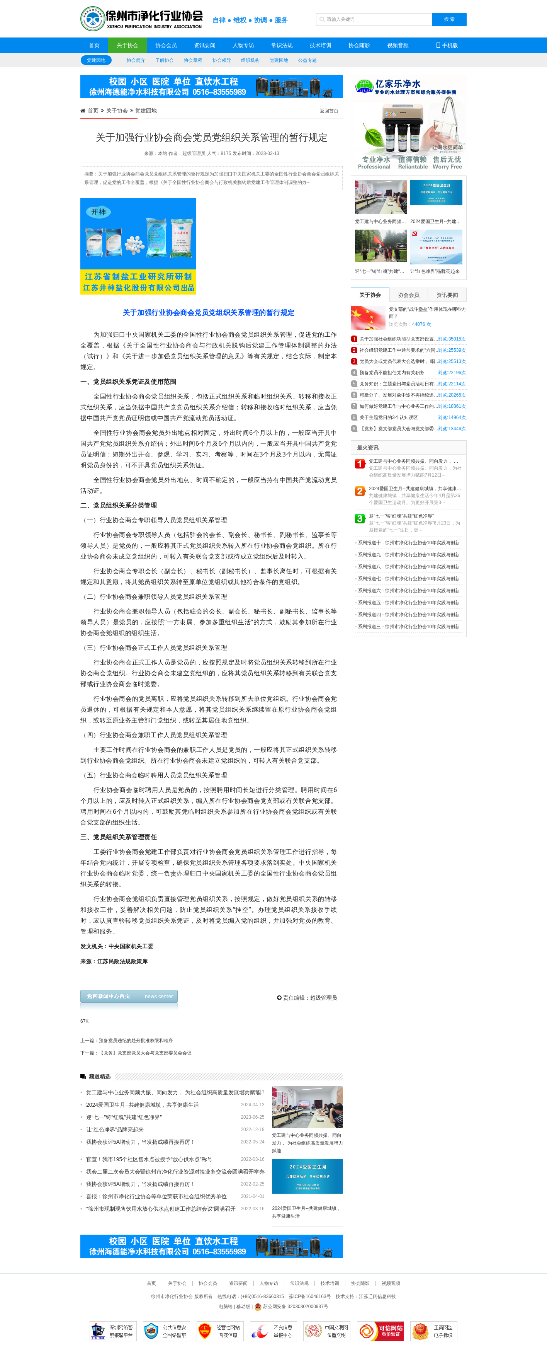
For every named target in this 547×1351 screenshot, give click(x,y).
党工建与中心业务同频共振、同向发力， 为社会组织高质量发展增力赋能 (170, 1092)
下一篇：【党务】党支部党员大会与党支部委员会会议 (136, 1053)
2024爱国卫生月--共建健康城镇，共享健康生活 (139, 1105)
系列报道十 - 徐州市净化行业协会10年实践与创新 (407, 543)
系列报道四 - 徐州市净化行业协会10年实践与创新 (407, 614)
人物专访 (243, 45)
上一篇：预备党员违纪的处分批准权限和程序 (126, 1040)
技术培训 (320, 45)
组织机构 (250, 60)
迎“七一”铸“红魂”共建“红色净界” (121, 1117)
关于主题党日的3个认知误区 (389, 417)
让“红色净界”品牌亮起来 (112, 1129)
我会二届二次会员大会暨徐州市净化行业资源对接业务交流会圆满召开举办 (172, 1172)
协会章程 (193, 60)
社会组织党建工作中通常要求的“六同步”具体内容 (410, 350)
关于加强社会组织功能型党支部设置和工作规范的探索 (413, 339)
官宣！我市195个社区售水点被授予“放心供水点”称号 (146, 1159)
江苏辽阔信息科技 (377, 1296)
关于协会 (127, 45)
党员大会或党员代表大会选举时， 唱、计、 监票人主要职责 (413, 361)
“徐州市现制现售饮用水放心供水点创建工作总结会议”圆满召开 (158, 1209)
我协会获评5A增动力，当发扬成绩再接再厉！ (137, 1142)
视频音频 (398, 45)
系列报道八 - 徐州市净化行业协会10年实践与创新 (407, 566)
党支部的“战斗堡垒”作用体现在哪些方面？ (427, 313)
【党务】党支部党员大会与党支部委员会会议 (406, 428)
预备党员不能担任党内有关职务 (392, 372)
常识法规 (282, 45)
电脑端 (226, 1306)
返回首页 (329, 111)
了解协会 (164, 60)
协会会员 (166, 45)
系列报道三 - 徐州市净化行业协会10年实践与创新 (407, 626)
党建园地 (96, 60)
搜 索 (449, 19)
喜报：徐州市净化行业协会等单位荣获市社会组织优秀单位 (153, 1196)
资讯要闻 (205, 45)
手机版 (447, 45)
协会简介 (136, 60)
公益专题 (307, 60)
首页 (94, 45)
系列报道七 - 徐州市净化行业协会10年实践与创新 (407, 578)
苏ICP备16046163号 (310, 1296)
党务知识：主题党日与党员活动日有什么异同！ (408, 384)
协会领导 (221, 60)
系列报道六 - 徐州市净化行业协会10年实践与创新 (407, 590)
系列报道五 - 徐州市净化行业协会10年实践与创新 (407, 602)
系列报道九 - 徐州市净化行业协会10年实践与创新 (407, 555)
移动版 (243, 1306)
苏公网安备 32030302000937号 (291, 1306)
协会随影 (359, 45)
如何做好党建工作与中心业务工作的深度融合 (406, 406)
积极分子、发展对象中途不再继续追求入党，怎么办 (413, 395)
